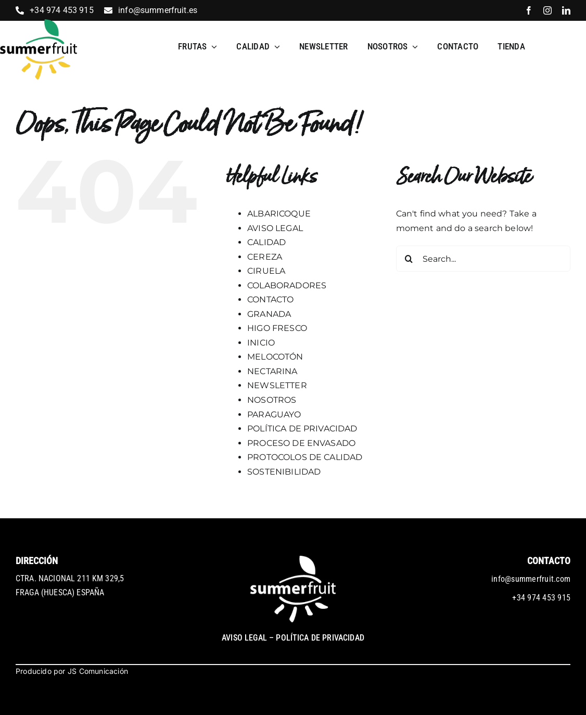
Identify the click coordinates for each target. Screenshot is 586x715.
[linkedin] (566, 10)
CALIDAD (266, 242)
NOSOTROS (271, 400)
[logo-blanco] (292, 560)
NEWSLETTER (277, 385)
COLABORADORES (286, 285)
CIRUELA (266, 271)
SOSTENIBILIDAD (284, 472)
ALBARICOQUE (279, 214)
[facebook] (529, 10)
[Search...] (483, 259)
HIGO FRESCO (277, 328)
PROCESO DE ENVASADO (301, 443)
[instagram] (547, 10)
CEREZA (264, 257)
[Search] (409, 259)
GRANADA (269, 314)
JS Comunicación (98, 671)
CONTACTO (270, 299)
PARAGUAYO (274, 414)
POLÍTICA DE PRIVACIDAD (302, 428)
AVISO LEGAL (275, 228)
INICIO (261, 343)
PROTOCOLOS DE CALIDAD (304, 457)
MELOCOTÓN (275, 357)
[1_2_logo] (38, 23)
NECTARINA (272, 371)
